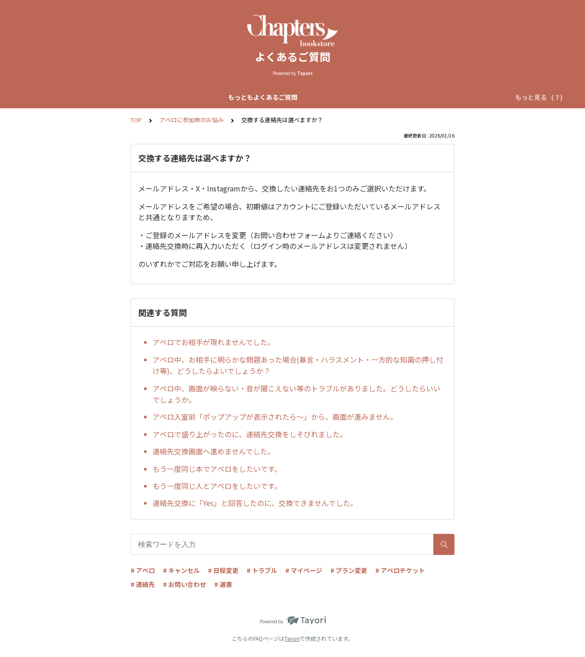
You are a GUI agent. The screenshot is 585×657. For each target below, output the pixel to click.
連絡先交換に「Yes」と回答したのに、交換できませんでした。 (255, 502)
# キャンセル (181, 570)
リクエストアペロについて (347, 97)
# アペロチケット (400, 570)
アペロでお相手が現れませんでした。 (213, 342)
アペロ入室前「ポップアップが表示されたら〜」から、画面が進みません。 (275, 416)
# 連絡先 (142, 584)
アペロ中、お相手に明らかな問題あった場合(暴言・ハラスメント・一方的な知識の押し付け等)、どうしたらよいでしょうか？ (298, 365)
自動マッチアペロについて (259, 97)
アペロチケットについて (432, 97)
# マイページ (303, 570)
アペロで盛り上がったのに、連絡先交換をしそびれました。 (250, 434)
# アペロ (142, 570)
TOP (136, 119)
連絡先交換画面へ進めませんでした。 (213, 451)
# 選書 (223, 584)
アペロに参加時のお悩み (191, 119)
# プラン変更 (348, 570)
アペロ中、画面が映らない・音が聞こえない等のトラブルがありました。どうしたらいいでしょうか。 (297, 394)
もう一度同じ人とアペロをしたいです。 (217, 485)
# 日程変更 (223, 570)
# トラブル (262, 570)
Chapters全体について (174, 97)
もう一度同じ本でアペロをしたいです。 (217, 468)
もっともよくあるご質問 (93, 97)
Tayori (292, 638)
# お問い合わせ (184, 584)
